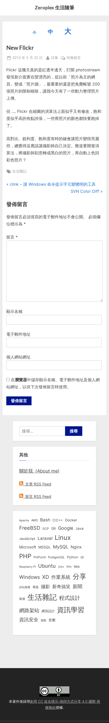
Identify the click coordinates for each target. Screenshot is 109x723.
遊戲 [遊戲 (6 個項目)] (43, 620)
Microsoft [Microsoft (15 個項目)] (27, 547)
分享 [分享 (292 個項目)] (79, 576)
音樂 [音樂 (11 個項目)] (52, 620)
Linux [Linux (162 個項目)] (63, 537)
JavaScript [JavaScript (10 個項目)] (27, 539)
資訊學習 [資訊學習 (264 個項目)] (70, 610)
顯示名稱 (14, 311)
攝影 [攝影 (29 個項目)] (45, 586)
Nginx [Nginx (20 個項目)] (76, 547)
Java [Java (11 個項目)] (79, 528)
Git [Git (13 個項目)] (53, 528)
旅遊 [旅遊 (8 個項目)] (22, 599)
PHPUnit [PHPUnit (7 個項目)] (40, 557)
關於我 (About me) (39, 471)
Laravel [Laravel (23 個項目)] (45, 538)
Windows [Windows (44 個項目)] (29, 577)
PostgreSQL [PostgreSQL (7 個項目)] (56, 557)
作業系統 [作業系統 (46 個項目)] (60, 577)
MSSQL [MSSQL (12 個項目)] (44, 547)
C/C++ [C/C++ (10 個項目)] (57, 520)
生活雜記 (19, 171)
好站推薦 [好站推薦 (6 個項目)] (24, 587)
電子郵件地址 (18, 334)
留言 (12, 237)
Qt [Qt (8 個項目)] (82, 557)
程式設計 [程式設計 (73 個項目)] (69, 597)
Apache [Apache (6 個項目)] (24, 520)
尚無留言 (74, 58)
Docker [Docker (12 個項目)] (71, 520)
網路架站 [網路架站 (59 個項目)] (29, 610)
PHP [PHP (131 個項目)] (25, 556)
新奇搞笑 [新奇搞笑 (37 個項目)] (61, 586)
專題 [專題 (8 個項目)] (36, 587)
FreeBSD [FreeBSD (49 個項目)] (29, 528)
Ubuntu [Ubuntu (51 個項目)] (47, 566)
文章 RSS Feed (35, 484)
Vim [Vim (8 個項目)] (68, 566)
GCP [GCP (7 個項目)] (45, 528)
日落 (54, 57)
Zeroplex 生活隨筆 (54, 7)
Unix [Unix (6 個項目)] (61, 566)
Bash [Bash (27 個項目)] (45, 519)
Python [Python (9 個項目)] (72, 557)
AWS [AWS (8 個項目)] (34, 520)
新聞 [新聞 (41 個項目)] (77, 586)
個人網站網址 (18, 356)
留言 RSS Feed (35, 496)
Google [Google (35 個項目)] (65, 528)
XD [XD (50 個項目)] (45, 577)
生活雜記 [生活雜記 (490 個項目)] (42, 597)
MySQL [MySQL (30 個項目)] (60, 546)
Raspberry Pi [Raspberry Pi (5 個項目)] (27, 566)
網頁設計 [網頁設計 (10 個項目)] (48, 611)
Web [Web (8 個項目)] (77, 566)
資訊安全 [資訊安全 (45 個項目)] (28, 619)
